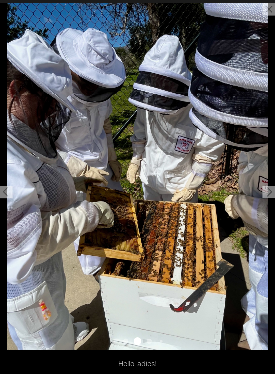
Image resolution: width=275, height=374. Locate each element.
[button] (6, 192)
